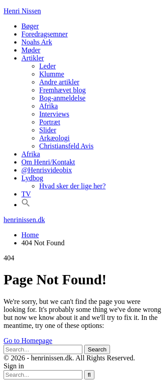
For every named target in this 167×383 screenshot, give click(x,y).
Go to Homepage (28, 340)
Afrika (48, 106)
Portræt (49, 122)
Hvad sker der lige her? (72, 186)
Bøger (30, 26)
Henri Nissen (22, 11)
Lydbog (32, 178)
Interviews (54, 114)
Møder (31, 50)
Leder (47, 66)
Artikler (32, 58)
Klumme (51, 74)
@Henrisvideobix (46, 170)
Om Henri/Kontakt (48, 162)
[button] (25, 204)
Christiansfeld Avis (66, 146)
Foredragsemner (44, 34)
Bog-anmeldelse (62, 98)
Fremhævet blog (62, 90)
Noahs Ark (36, 42)
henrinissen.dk (24, 219)
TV (26, 194)
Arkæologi (54, 138)
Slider (47, 130)
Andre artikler (59, 82)
